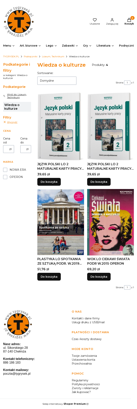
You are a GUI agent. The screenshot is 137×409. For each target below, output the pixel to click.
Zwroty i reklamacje (85, 388)
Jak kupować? (81, 392)
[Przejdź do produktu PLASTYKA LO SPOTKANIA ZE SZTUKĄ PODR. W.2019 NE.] (60, 222)
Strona (119, 82)
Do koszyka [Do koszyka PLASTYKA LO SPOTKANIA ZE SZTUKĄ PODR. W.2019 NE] (49, 276)
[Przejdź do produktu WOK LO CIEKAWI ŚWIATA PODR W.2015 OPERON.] (110, 222)
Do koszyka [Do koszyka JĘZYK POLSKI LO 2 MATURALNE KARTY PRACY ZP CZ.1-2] (98, 182)
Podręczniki (30, 56)
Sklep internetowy (64, 403)
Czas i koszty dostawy (87, 339)
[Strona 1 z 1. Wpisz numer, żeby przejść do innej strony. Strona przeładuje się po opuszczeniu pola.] (127, 82)
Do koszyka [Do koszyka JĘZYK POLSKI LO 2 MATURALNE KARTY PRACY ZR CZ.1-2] (49, 182)
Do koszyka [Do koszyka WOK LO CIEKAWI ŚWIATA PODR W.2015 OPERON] (98, 276)
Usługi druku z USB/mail (88, 322)
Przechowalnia (82, 363)
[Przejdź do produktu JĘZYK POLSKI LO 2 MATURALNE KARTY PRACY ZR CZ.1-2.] (60, 127)
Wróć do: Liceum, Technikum (15, 96)
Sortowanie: (45, 73)
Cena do (23, 140)
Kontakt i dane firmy (86, 318)
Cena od (6, 140)
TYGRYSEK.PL (11, 56)
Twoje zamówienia (84, 356)
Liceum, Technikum (53, 56)
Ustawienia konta (83, 359)
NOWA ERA (18, 169)
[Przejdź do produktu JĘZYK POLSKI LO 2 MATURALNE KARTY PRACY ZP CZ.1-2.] (110, 127)
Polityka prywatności (86, 384)
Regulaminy (80, 380)
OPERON (16, 177)
